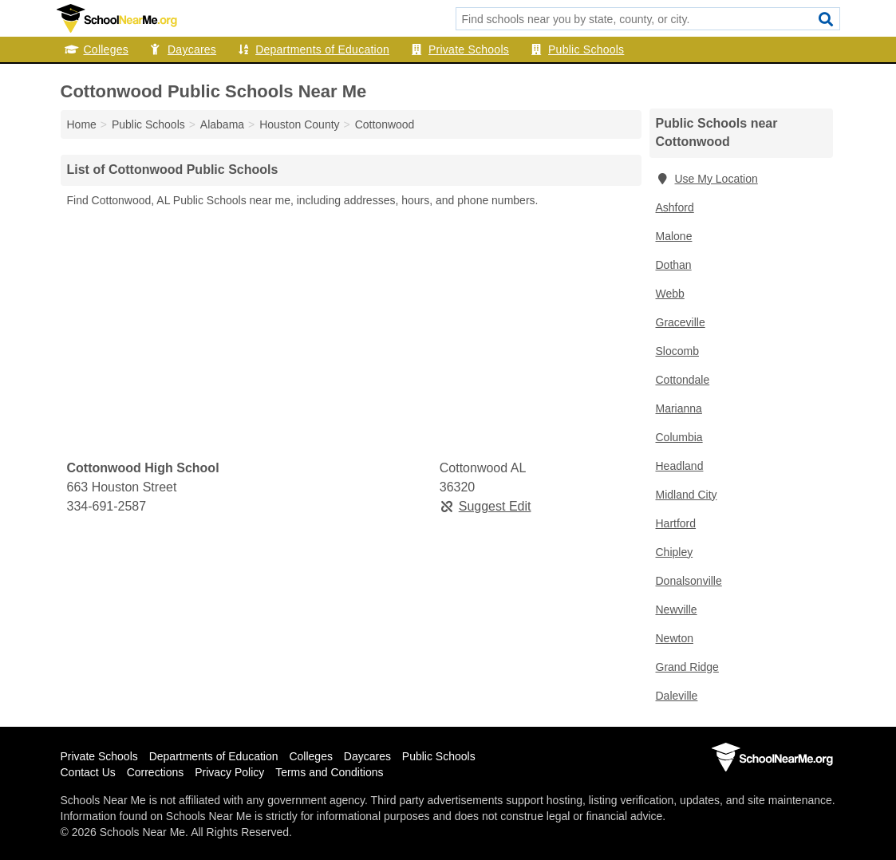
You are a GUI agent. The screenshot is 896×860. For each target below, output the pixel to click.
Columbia (679, 437)
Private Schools (459, 49)
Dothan (674, 264)
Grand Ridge (687, 667)
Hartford (676, 523)
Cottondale (683, 379)
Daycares (182, 49)
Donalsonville (689, 580)
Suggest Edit (485, 506)
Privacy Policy (229, 772)
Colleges (96, 49)
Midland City (686, 494)
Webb (670, 293)
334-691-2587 (107, 506)
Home (82, 124)
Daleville (677, 695)
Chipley (674, 552)
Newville (676, 609)
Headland (680, 466)
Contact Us (88, 772)
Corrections (155, 772)
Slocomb (677, 351)
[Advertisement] (351, 334)
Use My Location (707, 178)
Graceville (680, 322)
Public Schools (576, 49)
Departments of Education (312, 49)
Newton (674, 638)
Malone (674, 236)
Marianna (679, 408)
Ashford (675, 207)
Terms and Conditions (329, 772)
